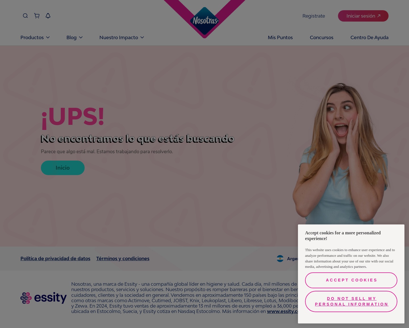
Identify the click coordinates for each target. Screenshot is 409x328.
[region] (351, 273)
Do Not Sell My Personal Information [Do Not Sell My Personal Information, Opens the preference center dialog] (352, 301)
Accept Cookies (351, 280)
